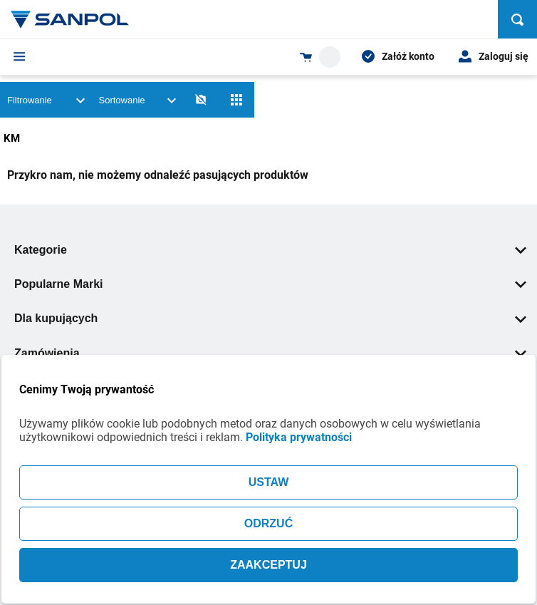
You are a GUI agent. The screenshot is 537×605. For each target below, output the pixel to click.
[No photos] (201, 100)
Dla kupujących (270, 318)
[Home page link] (70, 19)
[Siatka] (236, 100)
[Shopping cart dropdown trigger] (320, 57)
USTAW (269, 482)
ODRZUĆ (268, 523)
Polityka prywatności (299, 437)
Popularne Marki (270, 284)
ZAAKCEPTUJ (268, 565)
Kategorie (270, 250)
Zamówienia (270, 353)
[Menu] (19, 56)
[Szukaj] (517, 19)
